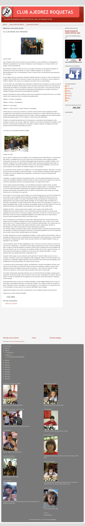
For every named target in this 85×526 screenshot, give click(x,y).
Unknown (69, 93)
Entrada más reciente (11, 338)
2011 (6, 376)
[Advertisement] (32, 322)
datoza (68, 98)
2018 (6, 360)
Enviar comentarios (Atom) (17, 341)
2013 (6, 371)
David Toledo (47, 515)
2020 (6, 350)
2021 (6, 348)
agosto (8, 355)
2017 (6, 362)
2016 (6, 365)
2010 (6, 378)
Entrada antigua (55, 338)
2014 (6, 369)
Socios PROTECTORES (17, 24)
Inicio (34, 338)
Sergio (68, 91)
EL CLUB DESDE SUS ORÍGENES (15, 357)
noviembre (9, 352)
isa (67, 100)
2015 (6, 367)
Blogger (54, 519)
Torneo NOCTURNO (32, 24)
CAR (68, 86)
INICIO (5, 24)
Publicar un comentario (11, 303)
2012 (6, 374)
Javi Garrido (70, 88)
